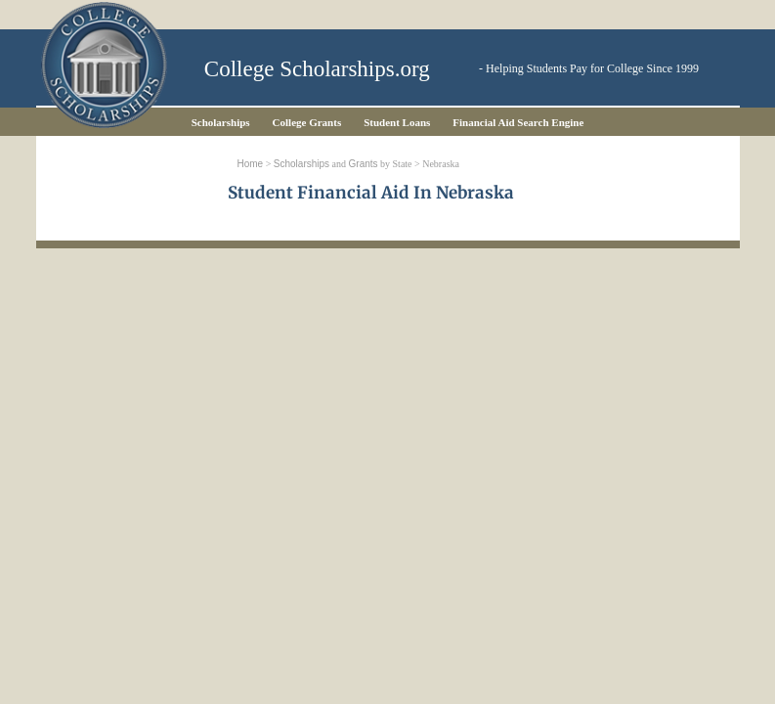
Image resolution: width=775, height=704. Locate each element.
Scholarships (221, 122)
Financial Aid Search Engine (517, 122)
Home (250, 163)
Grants (363, 163)
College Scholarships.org (317, 69)
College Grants (307, 122)
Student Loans (397, 122)
